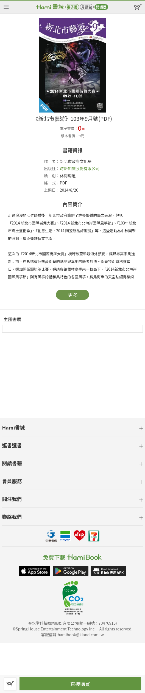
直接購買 (80, 683)
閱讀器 (101, 7)
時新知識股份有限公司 (79, 168)
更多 (73, 294)
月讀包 (86, 7)
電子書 (72, 7)
